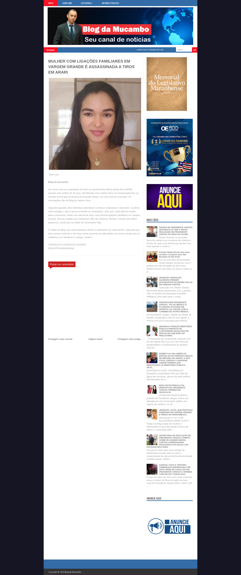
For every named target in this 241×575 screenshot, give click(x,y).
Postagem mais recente (60, 339)
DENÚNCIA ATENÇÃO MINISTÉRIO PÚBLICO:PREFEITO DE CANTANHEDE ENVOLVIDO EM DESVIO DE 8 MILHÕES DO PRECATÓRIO (175, 331)
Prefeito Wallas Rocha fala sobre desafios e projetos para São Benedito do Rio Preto (174, 254)
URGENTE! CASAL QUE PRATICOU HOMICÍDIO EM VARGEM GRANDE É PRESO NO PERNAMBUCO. (176, 412)
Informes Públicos (110, 3)
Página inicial (95, 339)
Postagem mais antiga (129, 339)
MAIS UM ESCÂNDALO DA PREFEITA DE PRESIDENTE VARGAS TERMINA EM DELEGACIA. (172, 388)
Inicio (50, 3)
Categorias (87, 3)
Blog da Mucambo (73, 572)
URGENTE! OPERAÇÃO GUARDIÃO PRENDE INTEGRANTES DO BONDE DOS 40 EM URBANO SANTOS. (175, 281)
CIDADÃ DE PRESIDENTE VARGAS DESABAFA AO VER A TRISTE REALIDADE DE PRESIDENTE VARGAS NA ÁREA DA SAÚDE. (175, 230)
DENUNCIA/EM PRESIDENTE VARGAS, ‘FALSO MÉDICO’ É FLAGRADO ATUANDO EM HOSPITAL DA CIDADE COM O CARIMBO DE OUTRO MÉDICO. (174, 307)
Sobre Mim (67, 3)
